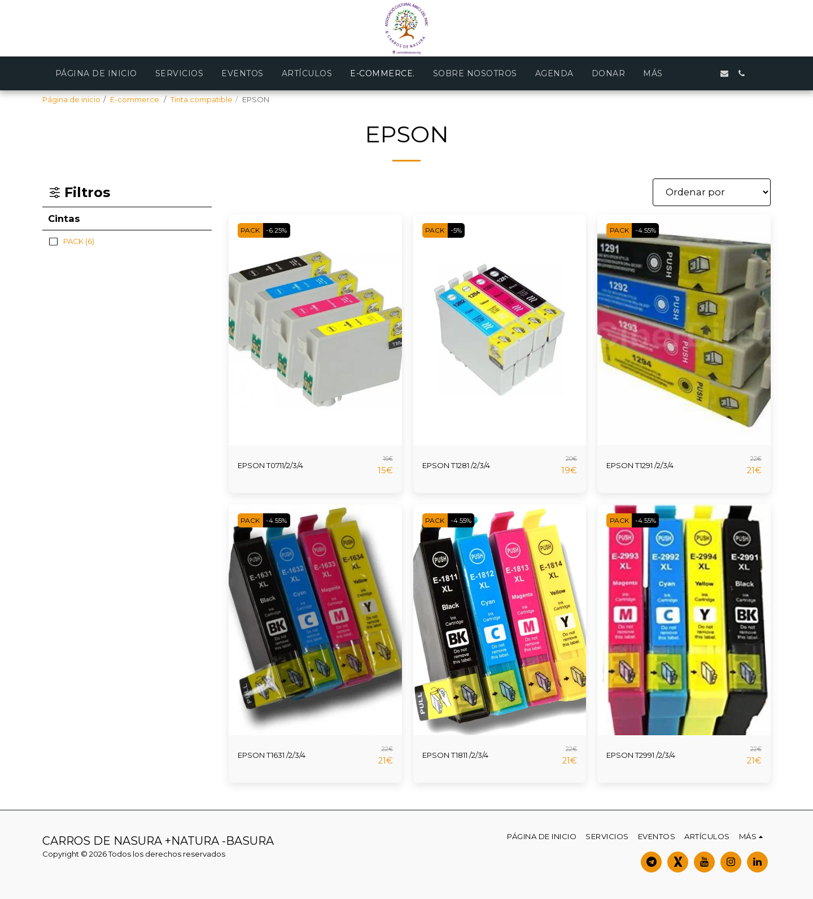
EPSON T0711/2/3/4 (282, 465)
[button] (707, 73)
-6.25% (284, 230)
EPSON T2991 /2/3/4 (652, 755)
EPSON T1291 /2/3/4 (651, 465)
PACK (252, 230)
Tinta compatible (202, 99)
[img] (315, 330)
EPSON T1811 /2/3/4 (466, 755)
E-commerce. (135, 99)
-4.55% (652, 230)
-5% (463, 230)
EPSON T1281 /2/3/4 (467, 465)
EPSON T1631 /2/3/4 (283, 755)
